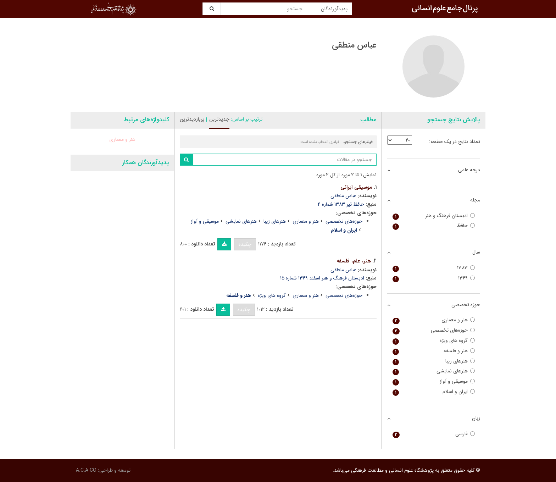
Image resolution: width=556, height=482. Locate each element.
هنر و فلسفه (434, 351)
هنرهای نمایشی (241, 221)
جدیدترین (219, 119)
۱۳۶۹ (434, 278)
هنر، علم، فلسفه (354, 261)
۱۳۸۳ (434, 268)
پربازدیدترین (192, 119)
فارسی (434, 434)
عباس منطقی (343, 196)
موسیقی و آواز (205, 221)
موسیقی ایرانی (356, 187)
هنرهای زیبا (274, 221)
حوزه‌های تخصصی (344, 221)
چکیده (245, 244)
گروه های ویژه (272, 295)
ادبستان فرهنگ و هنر (434, 216)
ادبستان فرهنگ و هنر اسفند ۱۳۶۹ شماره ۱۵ (322, 278)
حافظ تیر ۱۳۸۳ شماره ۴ (341, 204)
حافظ (434, 226)
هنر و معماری (306, 221)
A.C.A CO (86, 470)
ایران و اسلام (434, 392)
